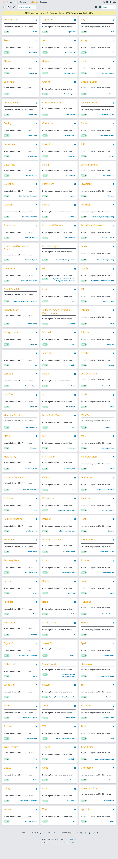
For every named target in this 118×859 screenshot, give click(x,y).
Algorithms (72, 32)
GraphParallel (11, 293)
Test (83, 695)
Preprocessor (32, 329)
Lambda (8, 379)
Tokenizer (86, 716)
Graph (84, 272)
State (74, 434)
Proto (46, 569)
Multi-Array (10, 463)
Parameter (48, 506)
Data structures (108, 178)
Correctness (104, 116)
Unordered (87, 780)
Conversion (10, 146)
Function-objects (108, 74)
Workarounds (32, 116)
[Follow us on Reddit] (89, 846)
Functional (10, 228)
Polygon (47, 527)
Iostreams (48, 358)
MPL (83, 442)
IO (75, 53)
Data (112, 32)
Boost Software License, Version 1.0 (64, 856)
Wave (46, 822)
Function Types (51, 250)
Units (45, 780)
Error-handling (24, 199)
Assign (84, 40)
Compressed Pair (52, 104)
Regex (46, 611)
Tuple (84, 737)
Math (35, 32)
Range (46, 590)
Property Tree (11, 569)
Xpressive (86, 822)
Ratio (84, 590)
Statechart (10, 674)
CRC (83, 146)
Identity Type (11, 314)
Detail (46, 167)
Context (85, 125)
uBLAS (8, 780)
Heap (46, 293)
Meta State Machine (54, 421)
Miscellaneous (32, 158)
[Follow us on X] (77, 846)
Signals (85, 632)
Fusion (84, 250)
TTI (44, 737)
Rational (8, 611)
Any (83, 19)
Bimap (46, 61)
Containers (33, 53)
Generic (34, 95)
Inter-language (108, 581)
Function (86, 207)
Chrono (47, 82)
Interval (47, 337)
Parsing (106, 666)
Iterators (72, 285)
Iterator (85, 358)
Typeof (46, 758)
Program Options (52, 548)
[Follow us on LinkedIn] (97, 846)
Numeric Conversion (15, 484)
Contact (22, 846)
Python (85, 569)
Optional (9, 506)
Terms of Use (51, 846)
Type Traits (87, 758)
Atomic (8, 61)
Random (9, 590)
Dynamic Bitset (89, 167)
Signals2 (9, 653)
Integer (85, 314)
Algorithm (48, 19)
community (25, 2)
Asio (45, 40)
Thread (8, 716)
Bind (83, 61)
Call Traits (9, 82)
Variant (8, 822)
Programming (109, 220)
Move (7, 442)
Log (45, 400)
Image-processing (62, 285)
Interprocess (11, 337)
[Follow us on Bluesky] (81, 846)
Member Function (14, 421)
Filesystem (48, 186)
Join (113, 2)
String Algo (87, 674)
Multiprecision (89, 463)
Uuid (45, 801)
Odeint (46, 484)
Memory (111, 539)
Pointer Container (14, 527)
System (73, 95)
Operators (86, 484)
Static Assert (49, 674)
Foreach (8, 207)
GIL (44, 272)
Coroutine (48, 146)
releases (44, 2)
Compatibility (11, 104)
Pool (83, 527)
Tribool (8, 737)
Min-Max (86, 421)
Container (48, 125)
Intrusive (86, 337)
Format (47, 207)
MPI (45, 442)
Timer (46, 716)
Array (7, 40)
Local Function (89, 379)
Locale (46, 379)
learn (16, 2)
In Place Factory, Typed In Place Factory (57, 316)
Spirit (84, 653)
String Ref (9, 695)
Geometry (9, 272)
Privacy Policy (36, 846)
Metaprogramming (68, 264)
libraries (35, 2)
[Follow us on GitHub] (93, 846)
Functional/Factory (53, 228)
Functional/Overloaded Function (17, 251)
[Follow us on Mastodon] (85, 846)
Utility (7, 801)
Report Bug (66, 846)
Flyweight (86, 186)
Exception (9, 186)
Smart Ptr (48, 653)
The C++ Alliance (70, 852)
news (9, 2)
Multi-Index (49, 463)
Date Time (10, 167)
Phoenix (85, 506)
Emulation (33, 199)
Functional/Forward (92, 228)
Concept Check (89, 104)
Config (8, 125)
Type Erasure (11, 758)
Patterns (72, 116)
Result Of (86, 611)
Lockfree (9, 400)
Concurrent (69, 53)
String (73, 220)
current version (80, 13)
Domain (67, 95)
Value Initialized (89, 801)
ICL (82, 293)
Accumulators (12, 19)
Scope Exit (10, 632)
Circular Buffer (89, 82)
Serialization (49, 632)
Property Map (88, 548)
